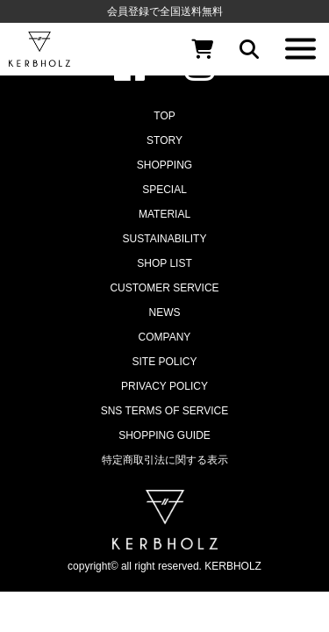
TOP (164, 116)
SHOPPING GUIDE (164, 435)
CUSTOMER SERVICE (164, 288)
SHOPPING (164, 165)
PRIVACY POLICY (164, 386)
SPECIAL (164, 189)
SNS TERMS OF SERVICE (165, 411)
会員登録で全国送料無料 (165, 11)
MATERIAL (164, 214)
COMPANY (165, 337)
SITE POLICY (164, 362)
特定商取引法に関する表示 (165, 460)
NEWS (165, 312)
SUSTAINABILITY (165, 239)
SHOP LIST (164, 263)
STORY (164, 140)
